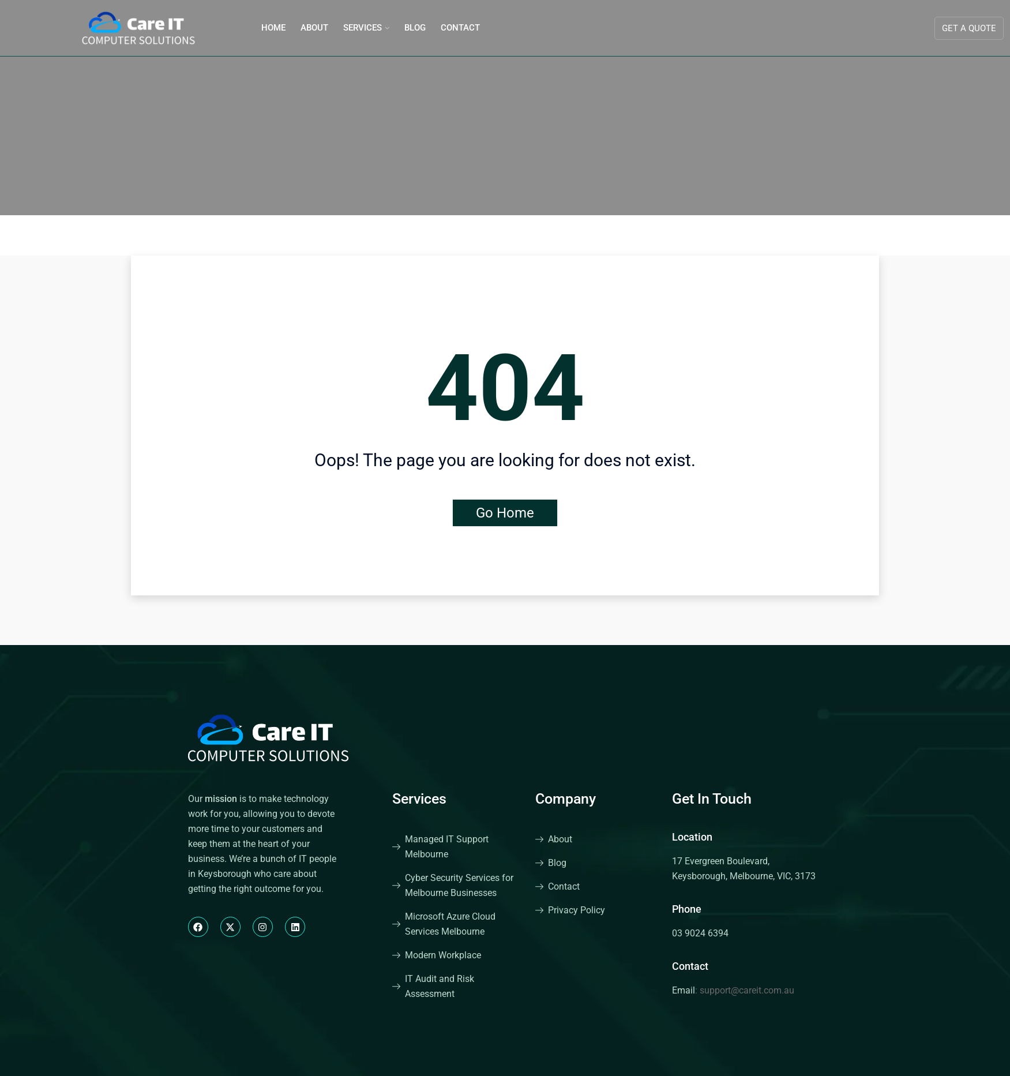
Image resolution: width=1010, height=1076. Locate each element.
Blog (415, 28)
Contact (460, 28)
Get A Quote (969, 28)
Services (362, 28)
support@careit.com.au (747, 990)
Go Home (505, 513)
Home (273, 28)
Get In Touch (712, 799)
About (314, 28)
